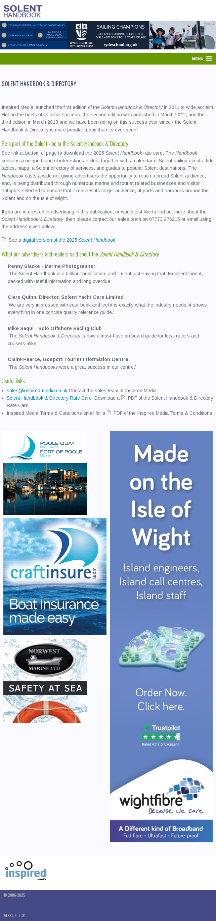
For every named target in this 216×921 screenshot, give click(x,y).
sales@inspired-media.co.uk (37, 390)
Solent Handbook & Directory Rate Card (50, 398)
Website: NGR (14, 915)
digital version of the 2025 (68, 240)
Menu (198, 58)
